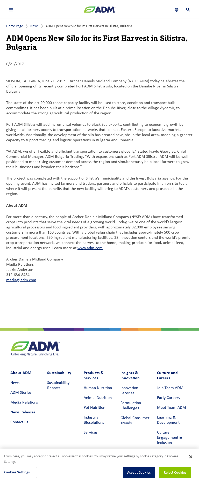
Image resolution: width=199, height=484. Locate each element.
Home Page (14, 26)
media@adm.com (21, 280)
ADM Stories (20, 393)
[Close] (190, 457)
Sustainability (59, 372)
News (34, 26)
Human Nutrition (98, 388)
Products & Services (93, 375)
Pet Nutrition (94, 408)
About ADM (20, 372)
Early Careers (168, 398)
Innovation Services (129, 390)
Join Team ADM (170, 388)
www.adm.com (90, 248)
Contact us (19, 422)
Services (90, 432)
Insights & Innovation (130, 375)
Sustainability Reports (58, 385)
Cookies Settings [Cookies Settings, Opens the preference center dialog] (17, 472)
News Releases (22, 412)
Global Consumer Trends (135, 420)
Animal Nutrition (98, 398)
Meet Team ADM (171, 408)
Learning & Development (168, 420)
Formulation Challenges (130, 405)
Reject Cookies (175, 472)
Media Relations (24, 402)
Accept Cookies (139, 472)
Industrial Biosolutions (94, 420)
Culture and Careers (167, 375)
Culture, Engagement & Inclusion (169, 437)
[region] (99, 466)
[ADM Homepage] (99, 12)
